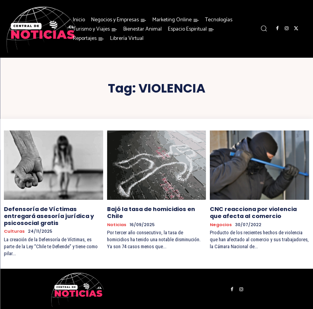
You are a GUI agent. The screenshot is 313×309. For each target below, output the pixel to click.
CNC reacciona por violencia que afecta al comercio (258, 212)
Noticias (116, 224)
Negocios (221, 224)
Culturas (14, 230)
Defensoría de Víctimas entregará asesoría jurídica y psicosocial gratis (48, 215)
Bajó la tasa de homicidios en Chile (150, 212)
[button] (264, 28)
